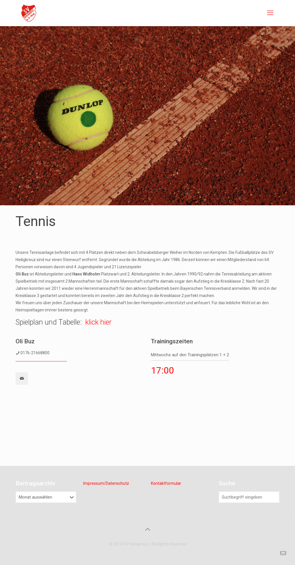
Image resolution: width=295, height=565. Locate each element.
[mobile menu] (270, 13)
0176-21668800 (35, 353)
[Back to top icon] (147, 529)
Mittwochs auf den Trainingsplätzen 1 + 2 (190, 354)
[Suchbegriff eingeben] (249, 497)
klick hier (98, 322)
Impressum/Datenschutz (106, 483)
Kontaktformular (166, 483)
